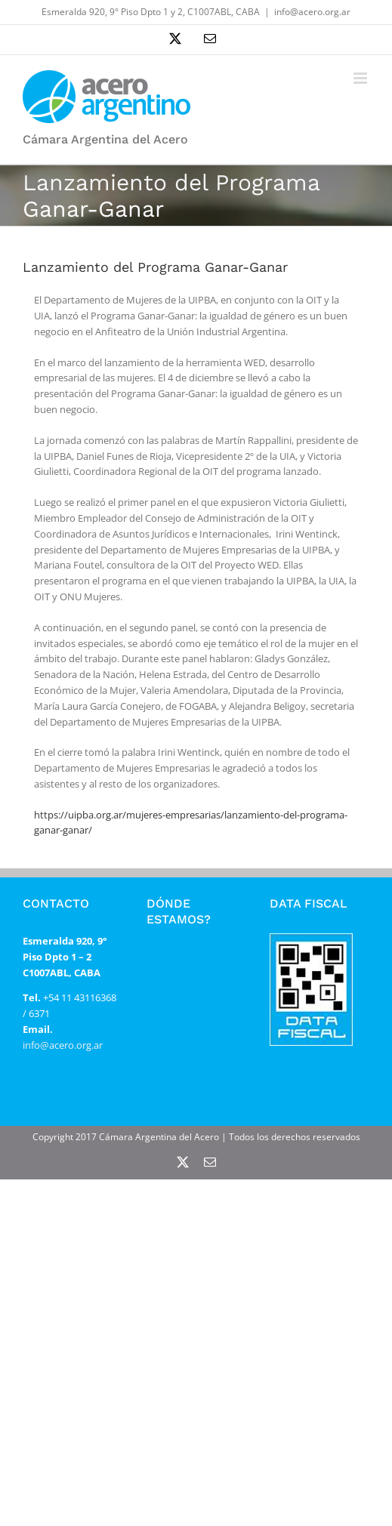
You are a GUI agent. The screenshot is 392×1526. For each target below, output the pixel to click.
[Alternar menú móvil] (361, 78)
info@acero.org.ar (312, 11)
